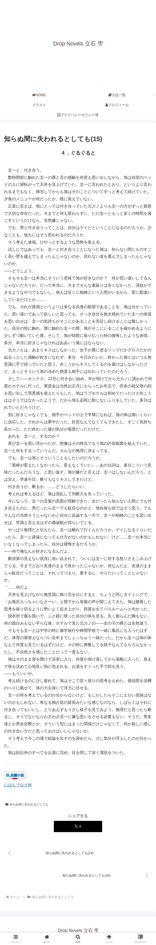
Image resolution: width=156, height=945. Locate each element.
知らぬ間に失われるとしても (26, 804)
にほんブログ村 (18, 785)
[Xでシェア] (78, 826)
